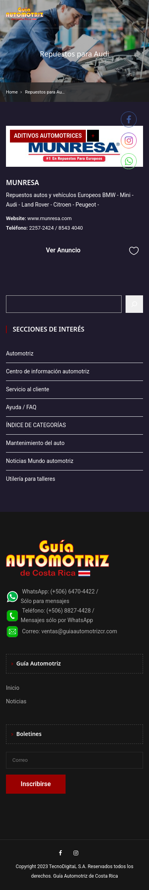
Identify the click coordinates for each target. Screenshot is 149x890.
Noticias (16, 701)
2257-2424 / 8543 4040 (56, 228)
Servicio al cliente (27, 389)
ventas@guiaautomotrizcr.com (79, 631)
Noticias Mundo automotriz (40, 461)
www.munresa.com (49, 218)
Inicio (12, 688)
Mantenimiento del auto (35, 443)
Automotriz (19, 353)
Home (12, 92)
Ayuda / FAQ (21, 407)
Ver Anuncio (63, 250)
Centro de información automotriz (47, 371)
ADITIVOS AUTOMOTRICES (48, 136)
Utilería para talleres (30, 479)
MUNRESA (22, 182)
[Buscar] (134, 304)
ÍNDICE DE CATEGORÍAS (36, 425)
